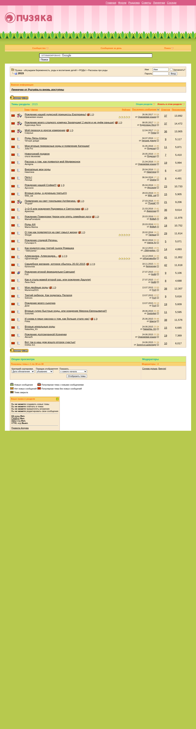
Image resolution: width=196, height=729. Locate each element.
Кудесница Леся (33, 125)
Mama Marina (31, 227)
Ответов (165, 109)
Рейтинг (126, 109)
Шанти (153, 321)
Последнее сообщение (144, 109)
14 (165, 249)
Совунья (29, 133)
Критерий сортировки (22, 369)
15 (165, 194)
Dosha (153, 179)
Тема (26, 109)
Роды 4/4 (30, 224)
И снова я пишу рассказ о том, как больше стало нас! (57, 318)
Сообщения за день (111, 48)
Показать (64, 369)
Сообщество (40, 48)
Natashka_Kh (31, 329)
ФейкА (153, 219)
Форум (122, 2)
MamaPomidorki (32, 219)
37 (165, 115)
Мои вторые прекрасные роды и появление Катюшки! (57, 145)
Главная (111, 2)
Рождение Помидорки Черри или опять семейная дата (58, 216)
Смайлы (15, 418)
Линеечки (159, 2)
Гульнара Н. (31, 243)
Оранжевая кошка (34, 117)
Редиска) (151, 148)
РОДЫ (82, 70)
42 (165, 265)
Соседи (171, 2)
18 (165, 225)
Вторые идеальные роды (40, 326)
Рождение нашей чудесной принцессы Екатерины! (55, 114)
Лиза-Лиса (30, 282)
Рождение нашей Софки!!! (40, 185)
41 (165, 257)
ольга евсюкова (32, 156)
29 (165, 233)
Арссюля (29, 188)
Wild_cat (29, 196)
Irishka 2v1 (30, 345)
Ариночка (29, 211)
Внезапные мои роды (38, 169)
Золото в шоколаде (146, 344)
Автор (34, 109)
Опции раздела (144, 104)
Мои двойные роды (36, 287)
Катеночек (30, 266)
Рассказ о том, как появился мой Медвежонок (52, 161)
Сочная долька (149, 368)
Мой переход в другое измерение (45, 130)
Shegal (28, 235)
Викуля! (162, 368)
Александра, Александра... (41, 255)
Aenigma (29, 164)
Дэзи (27, 306)
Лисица (28, 180)
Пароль (148, 73)
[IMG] (14, 421)
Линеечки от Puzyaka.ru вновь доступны (37, 89)
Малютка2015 (32, 290)
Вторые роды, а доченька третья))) (46, 193)
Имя (147, 69)
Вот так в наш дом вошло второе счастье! (50, 342)
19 (165, 162)
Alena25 (29, 337)
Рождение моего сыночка (40, 303)
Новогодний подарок (37, 153)
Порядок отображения (47, 369)
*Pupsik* (29, 203)
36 (165, 131)
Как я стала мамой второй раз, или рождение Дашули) (58, 279)
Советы (146, 2)
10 (165, 343)
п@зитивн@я (31, 258)
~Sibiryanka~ (31, 251)
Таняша (152, 234)
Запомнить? (177, 70)
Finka (153, 133)
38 (165, 288)
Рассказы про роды (98, 70)
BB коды (15, 416)
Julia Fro (29, 148)
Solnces (28, 298)
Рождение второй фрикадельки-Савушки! (50, 271)
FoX (27, 274)
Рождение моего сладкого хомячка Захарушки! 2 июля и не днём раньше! (69, 122)
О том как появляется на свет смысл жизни (51, 232)
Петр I (28, 177)
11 (165, 147)
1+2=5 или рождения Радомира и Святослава (52, 208)
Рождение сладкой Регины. (41, 240)
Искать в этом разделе (170, 104)
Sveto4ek (29, 313)
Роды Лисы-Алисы (36, 138)
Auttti (153, 274)
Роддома (134, 2)
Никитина (29, 172)
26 (165, 217)
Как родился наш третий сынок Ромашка (49, 248)
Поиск (168, 48)
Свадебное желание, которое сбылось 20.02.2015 (55, 263)
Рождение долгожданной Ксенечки (46, 334)
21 (165, 202)
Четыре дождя (32, 141)
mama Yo (151, 242)
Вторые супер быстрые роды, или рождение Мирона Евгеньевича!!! (66, 310)
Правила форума (20, 428)
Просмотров (178, 109)
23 (165, 186)
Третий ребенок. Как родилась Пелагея (48, 295)
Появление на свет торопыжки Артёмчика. (50, 200)
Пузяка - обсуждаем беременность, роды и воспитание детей (46, 70)
